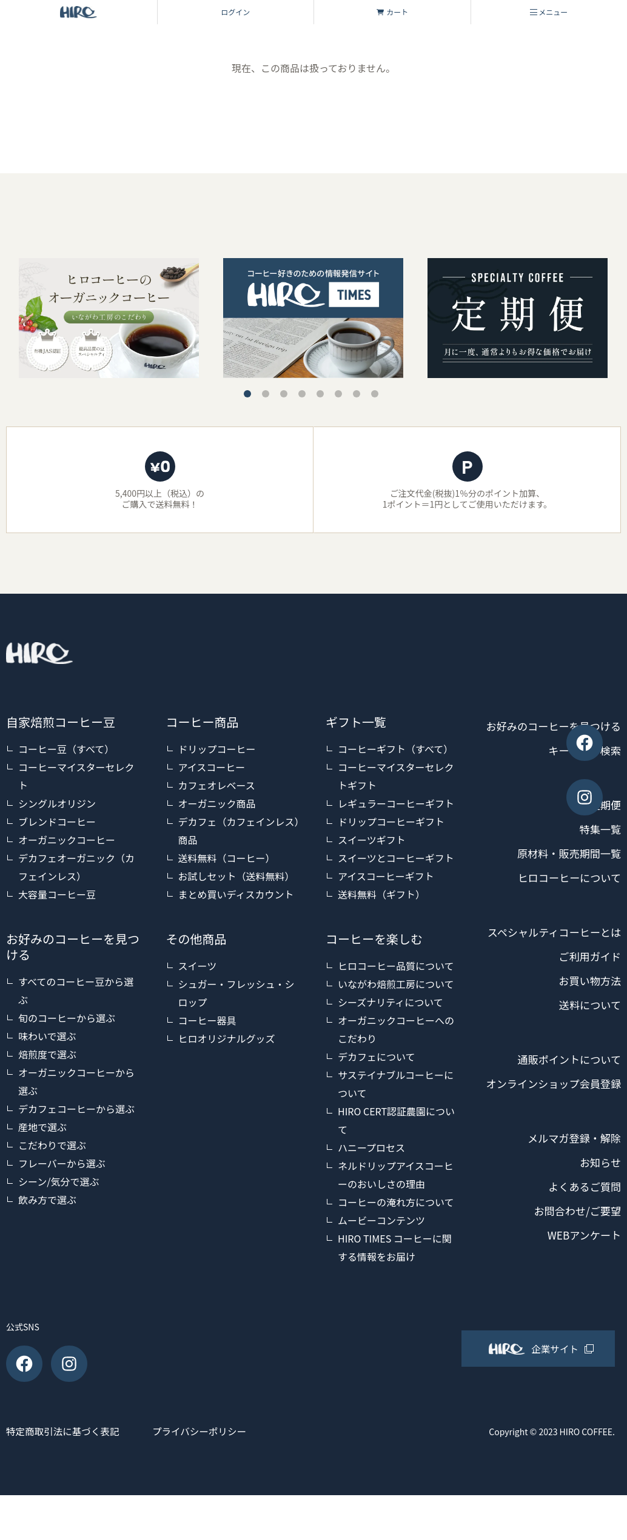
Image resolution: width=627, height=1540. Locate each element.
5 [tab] (320, 393)
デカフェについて (376, 1056)
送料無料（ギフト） (381, 894)
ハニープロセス (371, 1147)
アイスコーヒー (212, 767)
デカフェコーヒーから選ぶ (76, 1108)
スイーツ (197, 965)
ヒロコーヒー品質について (396, 965)
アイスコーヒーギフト (386, 876)
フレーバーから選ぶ (62, 1163)
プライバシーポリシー (212, 1476)
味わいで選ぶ (47, 1036)
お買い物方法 (588, 1029)
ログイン (235, 12)
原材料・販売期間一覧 (566, 878)
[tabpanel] (313, 318)
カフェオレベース (216, 785)
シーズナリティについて (390, 1002)
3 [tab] (283, 393)
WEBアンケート (582, 1308)
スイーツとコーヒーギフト (396, 858)
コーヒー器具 (207, 1020)
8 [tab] (374, 393)
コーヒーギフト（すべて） (395, 749)
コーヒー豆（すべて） (66, 749)
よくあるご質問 (583, 1259)
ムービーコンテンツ (381, 1220)
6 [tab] (338, 393)
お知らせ (599, 1235)
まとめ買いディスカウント (236, 894)
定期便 (604, 829)
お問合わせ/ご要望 (575, 1284)
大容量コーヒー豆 (57, 894)
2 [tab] (265, 393)
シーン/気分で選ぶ (58, 1181)
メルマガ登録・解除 (572, 1211)
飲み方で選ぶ (47, 1199)
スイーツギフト (372, 839)
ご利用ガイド (588, 1005)
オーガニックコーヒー (66, 839)
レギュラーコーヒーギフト (396, 803)
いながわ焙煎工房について (396, 984)
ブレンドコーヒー (57, 821)
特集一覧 (599, 853)
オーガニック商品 (217, 803)
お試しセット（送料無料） (236, 876)
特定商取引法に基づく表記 (64, 1476)
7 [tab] (356, 393)
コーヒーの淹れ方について (396, 1202)
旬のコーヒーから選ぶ (66, 1018)
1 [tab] (247, 393)
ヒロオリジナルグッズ (226, 1038)
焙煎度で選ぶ (47, 1054)
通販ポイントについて (566, 1108)
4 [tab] (302, 393)
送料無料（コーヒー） (226, 858)
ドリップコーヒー (217, 749)
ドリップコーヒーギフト (391, 821)
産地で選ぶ (42, 1127)
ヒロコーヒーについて (566, 902)
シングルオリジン (57, 803)
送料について (588, 1053)
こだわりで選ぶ (52, 1145)
